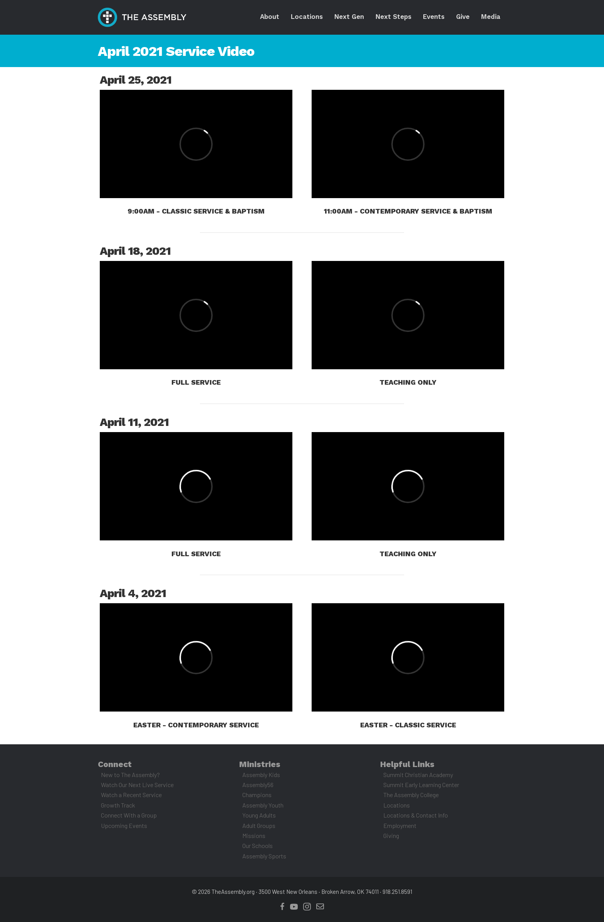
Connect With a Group (129, 815)
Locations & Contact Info (415, 815)
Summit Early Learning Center (421, 784)
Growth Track (118, 805)
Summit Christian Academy (418, 774)
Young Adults (259, 815)
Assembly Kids (261, 774)
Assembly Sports (264, 856)
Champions (257, 794)
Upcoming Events (124, 825)
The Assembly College (411, 794)
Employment (399, 825)
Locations (396, 805)
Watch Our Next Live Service (137, 784)
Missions (253, 835)
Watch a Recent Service (131, 794)
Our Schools (257, 845)
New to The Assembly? (130, 774)
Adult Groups (258, 825)
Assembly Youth (263, 805)
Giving (391, 835)
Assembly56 (257, 784)
